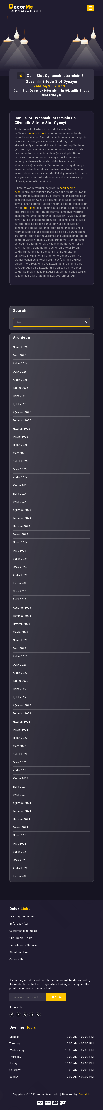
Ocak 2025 (20, 469)
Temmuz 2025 (22, 420)
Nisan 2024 (20, 542)
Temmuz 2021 (22, 811)
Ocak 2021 (20, 860)
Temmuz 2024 (22, 518)
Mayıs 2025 (20, 436)
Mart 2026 (19, 355)
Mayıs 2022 (20, 729)
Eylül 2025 (20, 404)
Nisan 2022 (20, 737)
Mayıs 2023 (20, 632)
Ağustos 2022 (22, 705)
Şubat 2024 (20, 558)
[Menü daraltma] (90, 8)
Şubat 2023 (20, 656)
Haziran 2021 (21, 819)
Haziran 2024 (21, 526)
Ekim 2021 (20, 786)
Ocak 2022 (20, 762)
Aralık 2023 (20, 575)
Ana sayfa (43, 86)
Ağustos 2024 (22, 510)
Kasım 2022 (21, 680)
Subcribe (56, 997)
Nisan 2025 (20, 444)
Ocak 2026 (20, 371)
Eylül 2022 (20, 697)
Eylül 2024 (20, 501)
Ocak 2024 (20, 567)
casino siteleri (36, 133)
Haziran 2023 (21, 624)
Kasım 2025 (21, 387)
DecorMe (84, 1094)
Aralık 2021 (20, 770)
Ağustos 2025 (22, 412)
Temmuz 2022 (22, 713)
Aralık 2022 (20, 672)
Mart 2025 (19, 453)
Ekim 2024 (20, 493)
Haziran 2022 (21, 721)
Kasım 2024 (21, 485)
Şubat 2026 (20, 363)
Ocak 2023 (20, 664)
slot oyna (29, 207)
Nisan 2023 (20, 640)
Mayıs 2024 (20, 534)
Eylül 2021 (20, 794)
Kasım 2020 (21, 876)
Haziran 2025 (21, 428)
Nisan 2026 (20, 347)
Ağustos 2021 (22, 803)
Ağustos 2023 (22, 607)
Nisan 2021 (20, 835)
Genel (61, 86)
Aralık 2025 (20, 379)
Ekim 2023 (20, 591)
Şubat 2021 (20, 851)
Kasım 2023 (21, 583)
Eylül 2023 (20, 599)
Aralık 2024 (20, 477)
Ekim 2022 (20, 689)
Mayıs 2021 (20, 827)
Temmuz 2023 (22, 615)
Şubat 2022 (20, 754)
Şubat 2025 (20, 461)
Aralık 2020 (20, 868)
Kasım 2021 (21, 778)
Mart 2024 (19, 550)
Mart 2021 (19, 843)
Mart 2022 (19, 746)
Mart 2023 (19, 648)
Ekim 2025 (20, 396)
